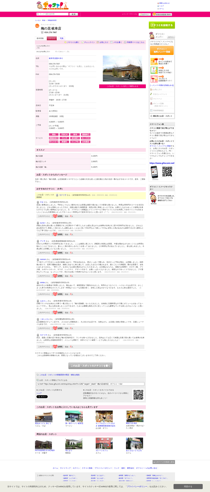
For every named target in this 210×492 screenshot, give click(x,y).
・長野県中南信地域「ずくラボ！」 (156, 478)
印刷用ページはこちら (135, 42)
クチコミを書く (73, 42)
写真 (61, 38)
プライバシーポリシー (103, 468)
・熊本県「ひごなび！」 (98, 475)
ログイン (145, 14)
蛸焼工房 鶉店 (131, 423)
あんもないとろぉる (134, 450)
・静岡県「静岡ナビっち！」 (126, 475)
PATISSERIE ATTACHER (45, 450)
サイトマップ (65, 468)
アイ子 (42, 241)
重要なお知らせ (164, 3)
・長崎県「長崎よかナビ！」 (154, 475)
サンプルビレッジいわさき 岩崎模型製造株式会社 (105, 424)
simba (42, 282)
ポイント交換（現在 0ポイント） (161, 104)
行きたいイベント (160, 94)
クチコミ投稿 (87, 468)
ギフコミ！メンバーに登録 (160, 146)
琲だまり (68, 450)
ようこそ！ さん (129, 14)
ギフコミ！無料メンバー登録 (162, 50)
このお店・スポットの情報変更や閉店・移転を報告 (59, 375)
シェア (39, 393)
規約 (123, 468)
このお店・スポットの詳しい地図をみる (122, 86)
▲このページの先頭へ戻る (163, 462)
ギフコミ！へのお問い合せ (146, 468)
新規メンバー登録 (162, 14)
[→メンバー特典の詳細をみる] (162, 85)
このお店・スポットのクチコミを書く (90, 365)
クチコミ (51, 38)
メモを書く (117, 42)
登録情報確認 (158, 110)
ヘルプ (161, 6)
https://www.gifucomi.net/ (162, 163)
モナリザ (62, 195)
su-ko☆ (43, 223)
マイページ (157, 99)
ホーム (161, 8)
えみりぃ (43, 301)
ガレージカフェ (102, 450)
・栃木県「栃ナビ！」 (69, 475)
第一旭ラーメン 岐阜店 (74, 423)
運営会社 (130, 468)
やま (42, 202)
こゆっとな (44, 319)
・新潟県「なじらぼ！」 (98, 478)
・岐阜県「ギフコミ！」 (125, 478)
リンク (116, 468)
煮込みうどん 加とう (43, 423)
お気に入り (104, 42)
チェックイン (89, 42)
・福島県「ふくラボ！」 (70, 478)
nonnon (43, 259)
